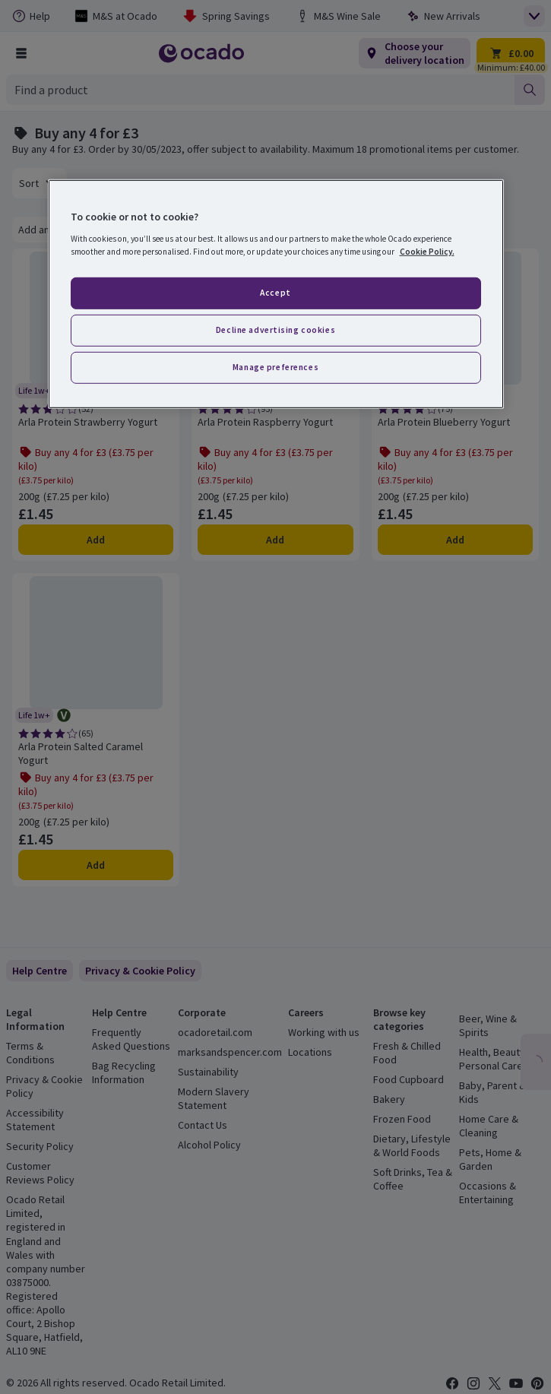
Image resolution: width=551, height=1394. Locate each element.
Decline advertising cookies (275, 330)
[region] (276, 293)
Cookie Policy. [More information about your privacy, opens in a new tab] (427, 251)
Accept (275, 292)
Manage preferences (275, 366)
